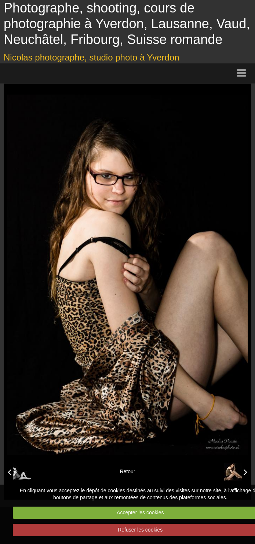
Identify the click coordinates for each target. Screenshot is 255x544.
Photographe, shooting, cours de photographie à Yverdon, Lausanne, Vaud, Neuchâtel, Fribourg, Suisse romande (127, 23)
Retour (127, 471)
